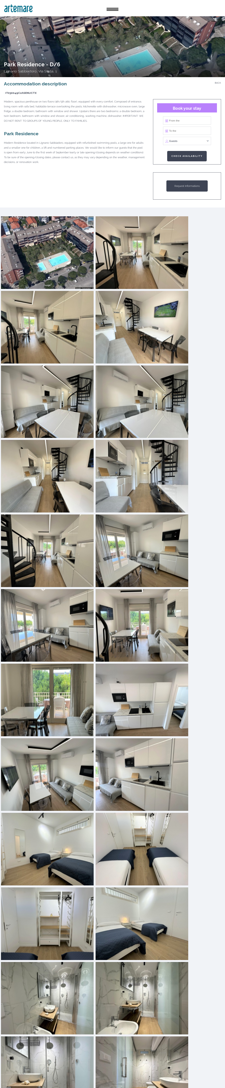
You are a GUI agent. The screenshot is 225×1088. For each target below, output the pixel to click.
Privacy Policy (92, 1078)
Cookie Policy (63, 1078)
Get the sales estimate (96, 934)
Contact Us (145, 1078)
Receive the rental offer (128, 934)
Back (218, 83)
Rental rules (119, 1078)
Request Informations (187, 185)
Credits (166, 1078)
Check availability (187, 156)
